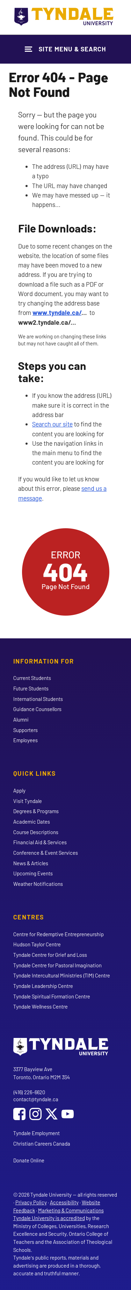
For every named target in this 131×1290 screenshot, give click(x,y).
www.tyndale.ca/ (56, 312)
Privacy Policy (31, 1202)
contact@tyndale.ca (35, 1099)
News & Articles (30, 863)
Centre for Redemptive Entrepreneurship (58, 934)
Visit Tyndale (27, 801)
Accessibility (64, 1202)
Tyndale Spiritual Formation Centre (51, 996)
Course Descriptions (35, 832)
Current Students (32, 678)
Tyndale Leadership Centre (43, 986)
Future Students (31, 688)
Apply (19, 790)
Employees (25, 740)
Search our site (52, 424)
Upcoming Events (33, 873)
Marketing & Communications (71, 1210)
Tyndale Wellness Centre (40, 1006)
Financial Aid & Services (40, 842)
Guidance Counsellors (37, 709)
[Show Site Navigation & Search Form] (65, 49)
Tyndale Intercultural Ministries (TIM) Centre (61, 975)
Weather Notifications (38, 884)
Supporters (25, 730)
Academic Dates (31, 821)
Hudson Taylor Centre (37, 944)
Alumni (21, 719)
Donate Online (28, 1160)
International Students (38, 699)
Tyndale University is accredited (49, 1218)
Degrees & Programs (36, 811)
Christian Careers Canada (41, 1143)
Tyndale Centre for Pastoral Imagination (57, 965)
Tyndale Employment (36, 1133)
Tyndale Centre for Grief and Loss (50, 955)
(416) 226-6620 (29, 1092)
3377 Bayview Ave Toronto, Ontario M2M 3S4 (41, 1073)
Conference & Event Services (45, 853)
